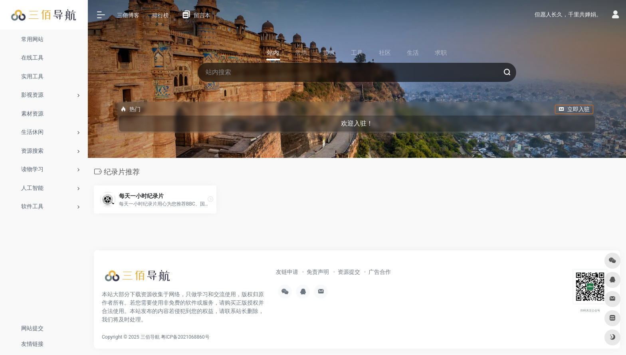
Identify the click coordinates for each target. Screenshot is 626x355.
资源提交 (349, 272)
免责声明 (318, 272)
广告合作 (379, 272)
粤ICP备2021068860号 (185, 337)
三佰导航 (150, 337)
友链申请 (287, 272)
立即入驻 (574, 109)
